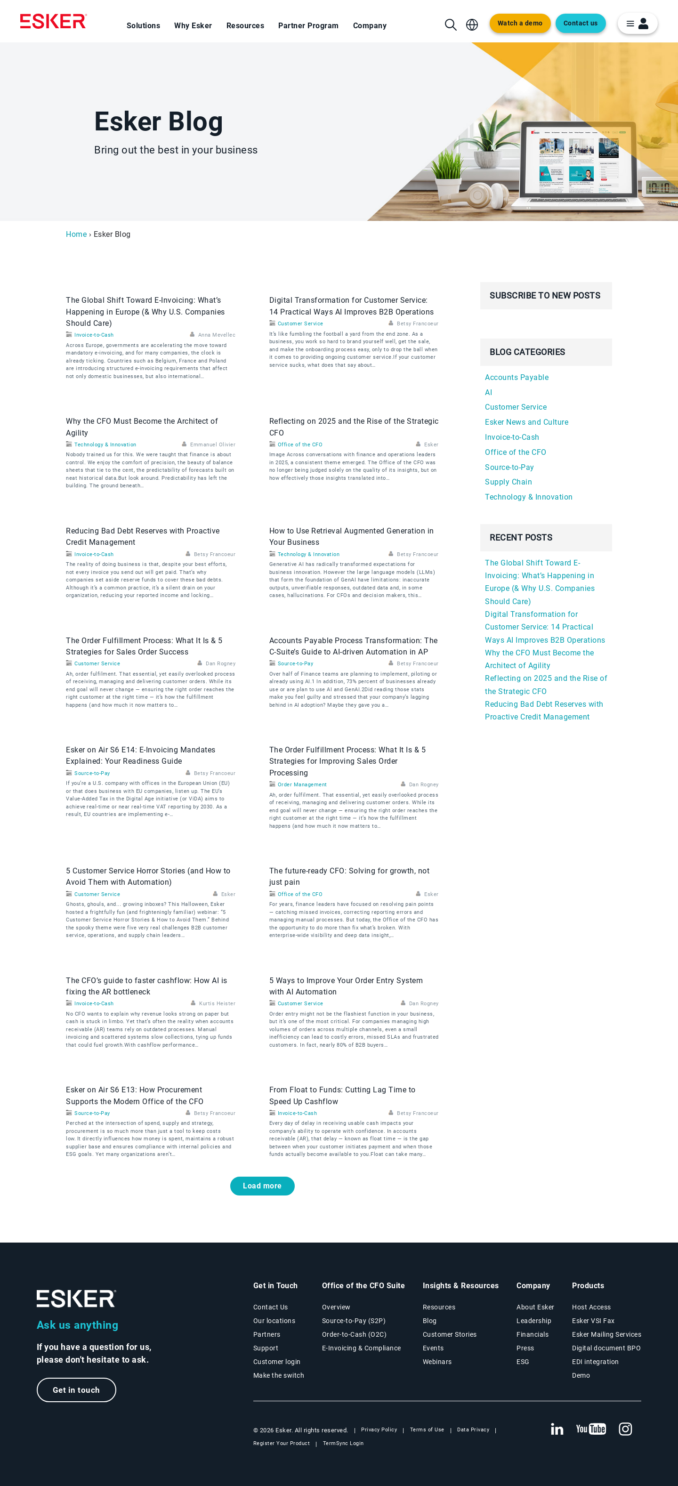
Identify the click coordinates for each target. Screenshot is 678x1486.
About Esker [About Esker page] (536, 1307)
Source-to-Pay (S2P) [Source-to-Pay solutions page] (354, 1320)
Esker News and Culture (526, 422)
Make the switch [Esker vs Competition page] (279, 1375)
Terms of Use (427, 1430)
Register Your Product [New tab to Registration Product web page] (281, 1443)
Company (370, 25)
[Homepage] (54, 21)
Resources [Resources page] (439, 1307)
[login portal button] (638, 23)
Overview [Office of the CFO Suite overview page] (336, 1307)
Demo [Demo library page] (581, 1375)
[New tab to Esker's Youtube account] (591, 1429)
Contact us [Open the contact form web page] (581, 23)
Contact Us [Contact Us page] (270, 1307)
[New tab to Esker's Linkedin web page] (557, 1429)
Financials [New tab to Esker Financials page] (533, 1334)
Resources (245, 25)
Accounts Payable (517, 377)
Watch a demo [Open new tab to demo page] (520, 23)
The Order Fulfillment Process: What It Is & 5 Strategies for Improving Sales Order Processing (347, 761)
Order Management (302, 785)
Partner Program (308, 25)
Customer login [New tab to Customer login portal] (277, 1361)
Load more (262, 1185)
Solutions (144, 25)
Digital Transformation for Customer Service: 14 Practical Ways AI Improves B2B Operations (545, 627)
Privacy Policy (379, 1430)
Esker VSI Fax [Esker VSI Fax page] (593, 1320)
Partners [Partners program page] (267, 1334)
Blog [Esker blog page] (430, 1320)
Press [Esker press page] (525, 1348)
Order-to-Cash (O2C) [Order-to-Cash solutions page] (354, 1334)
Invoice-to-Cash (94, 335)
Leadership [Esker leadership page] (534, 1320)
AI (488, 392)
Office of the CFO (300, 445)
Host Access (591, 1307)
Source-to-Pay (296, 664)
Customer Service (300, 324)
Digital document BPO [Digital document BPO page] (606, 1348)
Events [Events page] (433, 1348)
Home (76, 234)
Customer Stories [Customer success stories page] (450, 1334)
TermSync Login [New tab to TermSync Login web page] (343, 1443)
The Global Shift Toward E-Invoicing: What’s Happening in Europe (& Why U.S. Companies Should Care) (145, 312)
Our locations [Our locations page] (274, 1320)
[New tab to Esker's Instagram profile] (626, 1429)
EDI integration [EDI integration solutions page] (595, 1361)
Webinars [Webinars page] (437, 1361)
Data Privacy (473, 1430)
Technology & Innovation (105, 445)
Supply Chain (508, 481)
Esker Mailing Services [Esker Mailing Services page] (606, 1334)
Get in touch (77, 1390)
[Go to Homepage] (77, 1298)
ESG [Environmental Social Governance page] (523, 1361)
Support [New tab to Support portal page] (266, 1348)
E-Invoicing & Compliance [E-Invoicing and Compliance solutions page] (361, 1348)
